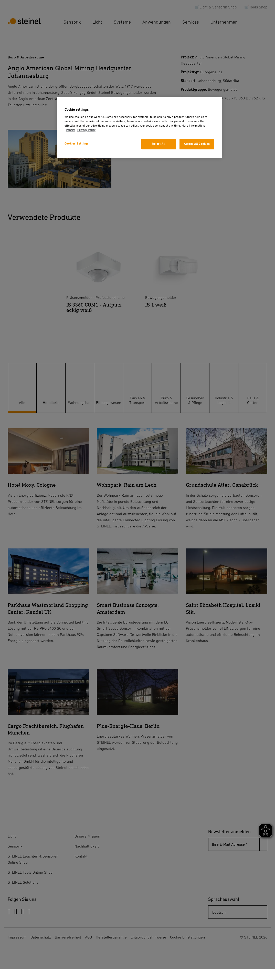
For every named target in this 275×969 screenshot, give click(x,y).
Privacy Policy (86, 130)
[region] (139, 127)
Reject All (158, 144)
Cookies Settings (77, 143)
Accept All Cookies (197, 144)
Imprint (70, 130)
